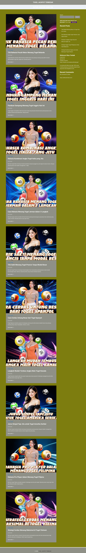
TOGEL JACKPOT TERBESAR (44, 551)
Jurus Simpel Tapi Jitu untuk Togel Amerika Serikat (27, 424)
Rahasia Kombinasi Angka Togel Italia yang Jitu (25, 159)
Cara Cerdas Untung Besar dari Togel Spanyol (25, 318)
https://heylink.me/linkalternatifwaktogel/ (69, 62)
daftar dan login (69, 65)
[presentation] (31, 31)
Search (61, 14)
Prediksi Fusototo (64, 60)
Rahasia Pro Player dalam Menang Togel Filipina (26, 477)
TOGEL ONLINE (10, 50)
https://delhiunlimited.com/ (66, 77)
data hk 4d (62, 59)
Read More (11, 62)
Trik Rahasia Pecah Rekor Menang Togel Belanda (26, 52)
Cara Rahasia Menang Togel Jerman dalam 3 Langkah (28, 212)
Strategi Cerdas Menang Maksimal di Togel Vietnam (27, 530)
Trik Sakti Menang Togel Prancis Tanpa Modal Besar (27, 265)
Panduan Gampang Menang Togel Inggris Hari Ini (26, 106)
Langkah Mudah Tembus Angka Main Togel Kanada (27, 371)
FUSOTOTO (62, 57)
